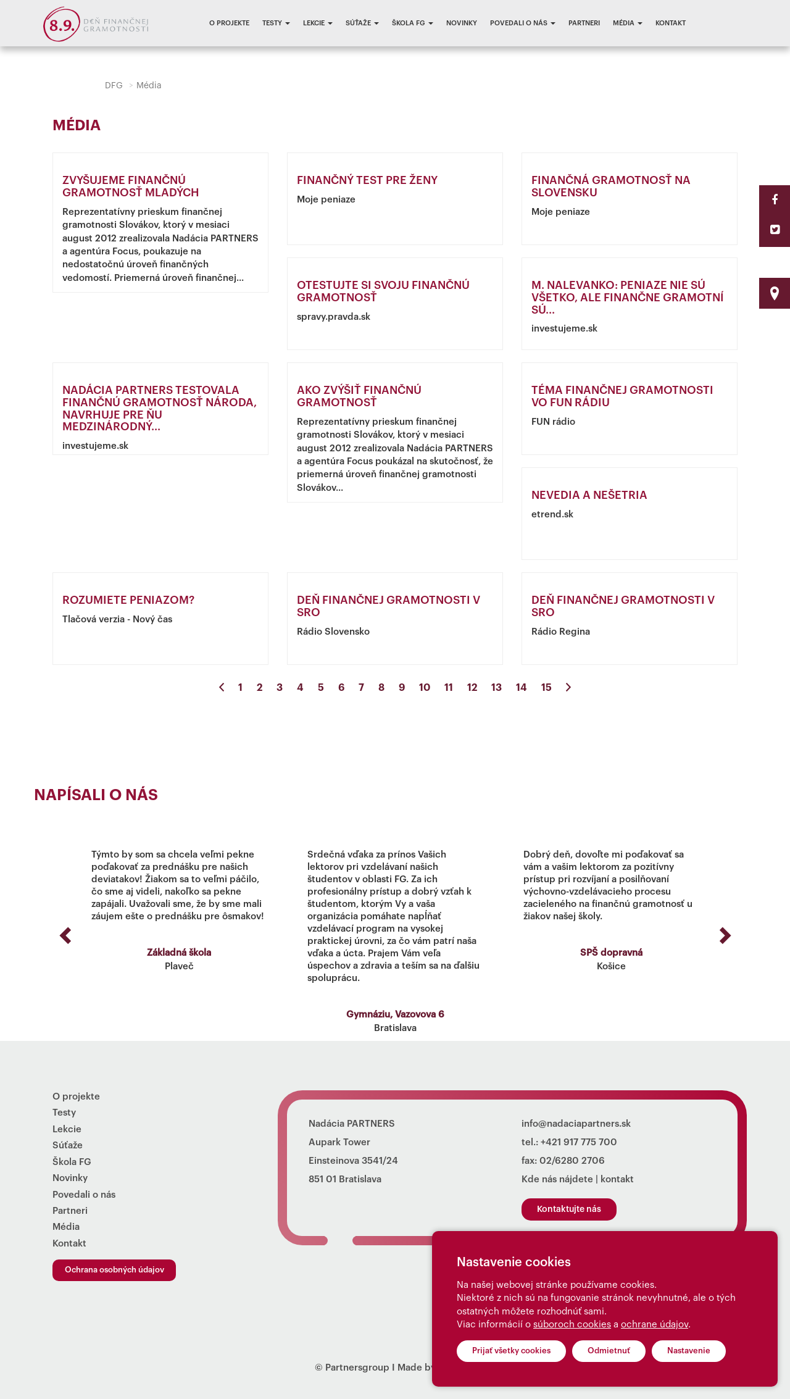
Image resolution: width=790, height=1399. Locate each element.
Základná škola (179, 953)
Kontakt (670, 23)
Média (627, 23)
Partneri (584, 23)
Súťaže (362, 23)
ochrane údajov (654, 1324)
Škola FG (412, 23)
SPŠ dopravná (611, 953)
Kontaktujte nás (569, 1209)
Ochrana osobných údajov (114, 1270)
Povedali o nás (522, 23)
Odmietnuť (609, 1351)
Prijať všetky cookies (511, 1351)
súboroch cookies (572, 1324)
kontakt (617, 1179)
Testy (276, 23)
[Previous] (221, 688)
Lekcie (318, 23)
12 (472, 688)
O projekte (229, 23)
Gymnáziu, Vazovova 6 (395, 1014)
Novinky (461, 23)
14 (521, 688)
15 (546, 688)
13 (496, 688)
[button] (63, 931)
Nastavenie (688, 1351)
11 (448, 688)
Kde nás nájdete (557, 1179)
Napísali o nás (96, 795)
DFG (114, 85)
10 (424, 688)
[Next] (568, 688)
